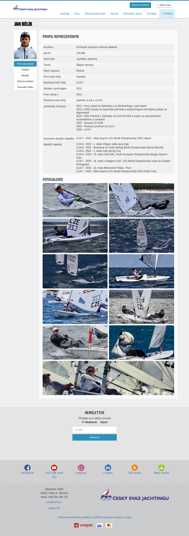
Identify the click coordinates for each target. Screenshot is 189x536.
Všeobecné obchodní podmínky (75, 517)
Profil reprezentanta (25, 63)
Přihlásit (167, 13)
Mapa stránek (161, 470)
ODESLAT (95, 437)
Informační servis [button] (132, 13)
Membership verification (140, 5)
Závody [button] (114, 13)
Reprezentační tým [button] (95, 13)
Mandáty (25, 75)
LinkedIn (108, 470)
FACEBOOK (27, 470)
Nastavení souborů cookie (117, 517)
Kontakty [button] (152, 13)
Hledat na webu (164, 5)
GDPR (97, 517)
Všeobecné (89, 422)
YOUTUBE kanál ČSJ (54, 472)
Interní (102, 422)
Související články (25, 87)
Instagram (81, 470)
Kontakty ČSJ (54, 508)
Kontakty (25, 69)
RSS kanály (134, 470)
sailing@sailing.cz (54, 502)
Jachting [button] (64, 13)
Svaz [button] (77, 13)
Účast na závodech (25, 81)
